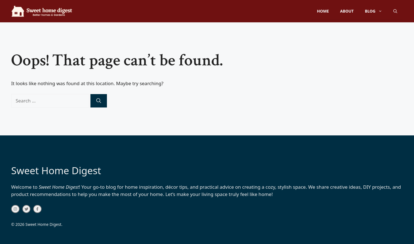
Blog (376, 11)
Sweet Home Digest (56, 170)
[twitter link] (26, 209)
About (347, 11)
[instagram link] (15, 209)
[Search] (98, 100)
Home (323, 11)
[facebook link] (37, 209)
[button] (395, 11)
